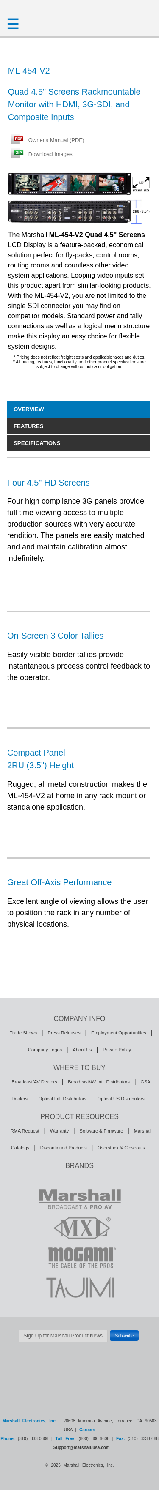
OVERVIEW (29, 409)
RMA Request (25, 1130)
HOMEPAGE (79, 8)
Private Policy (117, 1049)
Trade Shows (23, 1032)
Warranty (59, 1130)
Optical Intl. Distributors (62, 1098)
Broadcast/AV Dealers (34, 1081)
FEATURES (29, 426)
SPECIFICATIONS (37, 443)
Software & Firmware (101, 1130)
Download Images (50, 154)
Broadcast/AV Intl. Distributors (99, 1081)
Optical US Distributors (121, 1098)
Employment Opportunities (118, 1032)
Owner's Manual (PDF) (56, 140)
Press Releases (64, 1032)
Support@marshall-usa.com (81, 1447)
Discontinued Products (63, 1147)
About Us (82, 1049)
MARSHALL (79, 1198)
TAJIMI (79, 1287)
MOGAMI (79, 1257)
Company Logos (45, 1049)
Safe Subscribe (80, 1346)
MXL (79, 1228)
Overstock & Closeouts (121, 1147)
